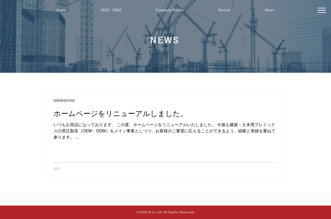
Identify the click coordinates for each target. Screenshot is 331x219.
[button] (322, 10)
